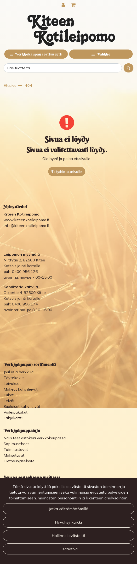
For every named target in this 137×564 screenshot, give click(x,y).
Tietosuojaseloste (19, 461)
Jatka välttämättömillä (68, 508)
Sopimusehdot (16, 443)
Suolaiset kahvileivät (22, 406)
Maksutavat (14, 455)
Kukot (9, 395)
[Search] (63, 67)
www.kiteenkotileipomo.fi (26, 219)
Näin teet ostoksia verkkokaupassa (35, 438)
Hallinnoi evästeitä (68, 535)
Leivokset (12, 383)
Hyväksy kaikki (68, 522)
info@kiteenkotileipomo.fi (26, 225)
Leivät (9, 400)
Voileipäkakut (16, 412)
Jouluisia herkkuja (19, 372)
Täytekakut (14, 377)
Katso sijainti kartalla (22, 265)
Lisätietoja (68, 549)
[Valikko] (101, 54)
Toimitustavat (16, 449)
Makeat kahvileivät (21, 389)
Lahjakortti (13, 417)
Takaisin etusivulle (66, 171)
